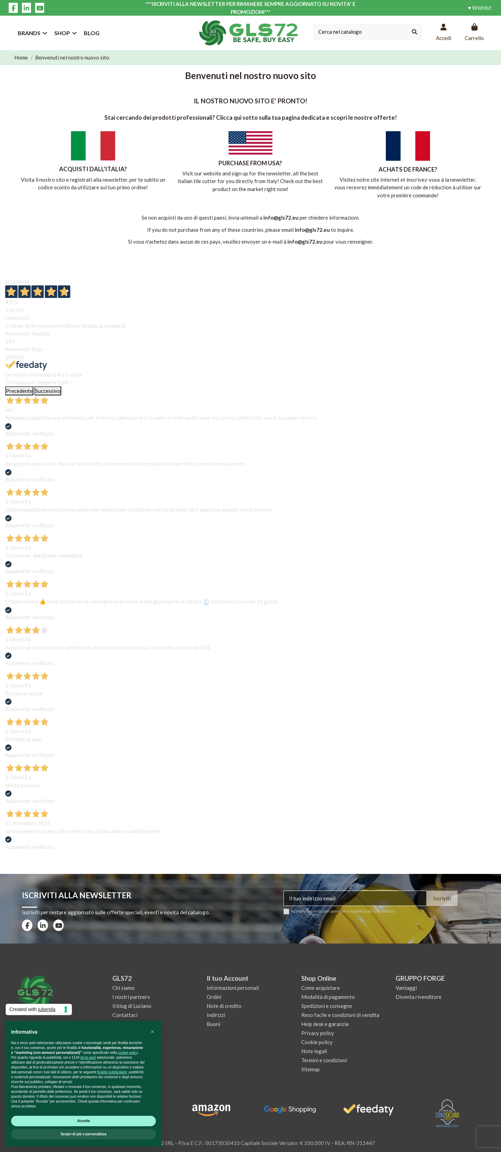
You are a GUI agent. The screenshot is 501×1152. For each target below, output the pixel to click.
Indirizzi (216, 1015)
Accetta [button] (83, 1121)
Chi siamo (123, 988)
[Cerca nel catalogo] (414, 32)
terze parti (88, 1057)
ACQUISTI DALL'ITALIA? (93, 169)
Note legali (314, 1051)
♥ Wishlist (479, 8)
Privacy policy (317, 1033)
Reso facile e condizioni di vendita (340, 1015)
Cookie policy (317, 1042)
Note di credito (224, 1006)
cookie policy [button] (128, 1053)
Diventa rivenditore (419, 997)
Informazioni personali (233, 988)
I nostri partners (131, 997)
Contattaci (124, 1015)
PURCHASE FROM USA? (250, 163)
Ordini (214, 997)
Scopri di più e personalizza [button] (83, 1134)
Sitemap (310, 1069)
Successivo (48, 391)
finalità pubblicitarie (112, 1072)
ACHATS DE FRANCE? (408, 169)
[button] (152, 1031)
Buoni (213, 1024)
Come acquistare (320, 988)
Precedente (19, 391)
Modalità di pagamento (328, 997)
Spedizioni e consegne (326, 1006)
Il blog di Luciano (131, 1006)
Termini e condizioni (324, 1060)
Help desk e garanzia (325, 1024)
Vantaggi (406, 988)
